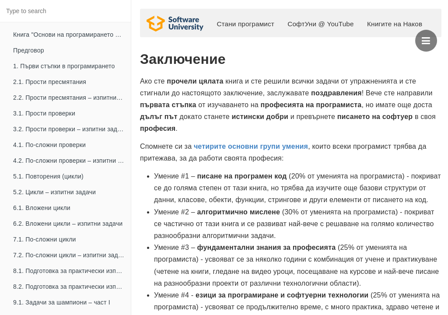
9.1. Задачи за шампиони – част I (61, 302)
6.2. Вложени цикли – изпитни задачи (67, 223)
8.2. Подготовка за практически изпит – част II (72, 286)
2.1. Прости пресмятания (49, 81)
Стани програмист (245, 24)
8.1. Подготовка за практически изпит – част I (72, 270)
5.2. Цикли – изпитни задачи (54, 192)
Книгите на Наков (394, 24)
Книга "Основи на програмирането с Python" (72, 34)
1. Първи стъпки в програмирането (64, 66)
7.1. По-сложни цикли (44, 239)
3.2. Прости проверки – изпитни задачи (70, 129)
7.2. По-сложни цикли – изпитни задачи (70, 255)
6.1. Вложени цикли (41, 207)
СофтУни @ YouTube (320, 24)
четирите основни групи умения (251, 146)
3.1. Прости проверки (44, 113)
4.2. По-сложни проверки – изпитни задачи (72, 160)
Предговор (28, 50)
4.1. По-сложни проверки (49, 144)
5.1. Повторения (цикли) (48, 176)
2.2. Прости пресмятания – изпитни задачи (72, 97)
